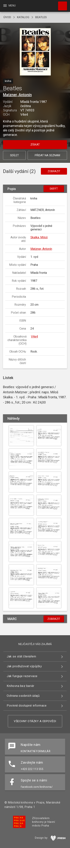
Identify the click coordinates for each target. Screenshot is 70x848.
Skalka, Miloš (39, 237)
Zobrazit (54, 171)
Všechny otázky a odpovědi (35, 721)
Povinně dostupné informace (26, 705)
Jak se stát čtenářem (21, 656)
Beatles (41, 17)
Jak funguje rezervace (22, 676)
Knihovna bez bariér (20, 686)
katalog (23, 17)
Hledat (61, 4)
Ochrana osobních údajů (23, 695)
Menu (9, 5)
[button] (35, 52)
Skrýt (54, 188)
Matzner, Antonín (17, 94)
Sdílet (14, 155)
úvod (7, 17)
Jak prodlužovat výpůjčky (24, 666)
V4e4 (34, 336)
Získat (35, 144)
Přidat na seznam (47, 155)
